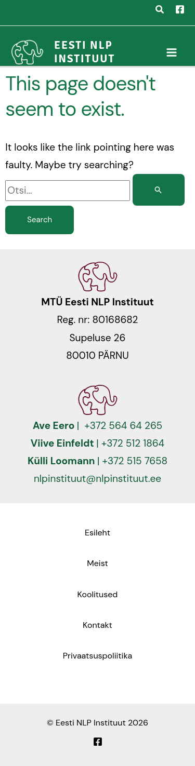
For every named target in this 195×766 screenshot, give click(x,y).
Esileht (97, 532)
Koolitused (97, 594)
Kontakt (97, 625)
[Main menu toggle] (172, 52)
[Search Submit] (159, 190)
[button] (160, 11)
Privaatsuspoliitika (97, 655)
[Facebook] (180, 9)
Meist (97, 563)
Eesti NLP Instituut (84, 51)
